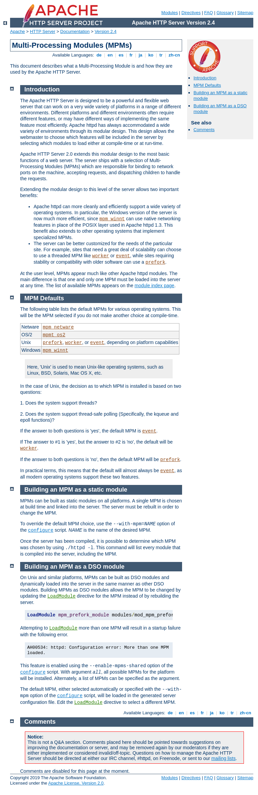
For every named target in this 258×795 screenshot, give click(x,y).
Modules (169, 12)
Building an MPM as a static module (76, 489)
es (121, 55)
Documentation (74, 31)
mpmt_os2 (54, 335)
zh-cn (174, 55)
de (99, 55)
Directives (191, 12)
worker (100, 256)
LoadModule (61, 596)
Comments (204, 129)
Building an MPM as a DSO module (75, 566)
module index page (154, 285)
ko (151, 55)
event (123, 256)
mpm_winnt (112, 219)
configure (40, 530)
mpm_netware (58, 327)
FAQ (208, 12)
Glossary (224, 12)
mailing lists (223, 758)
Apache (17, 31)
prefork (155, 262)
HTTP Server (42, 31)
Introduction (205, 77)
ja (140, 55)
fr (131, 55)
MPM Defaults (207, 85)
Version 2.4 (106, 31)
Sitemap (245, 12)
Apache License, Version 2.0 (75, 783)
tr (161, 55)
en (110, 55)
